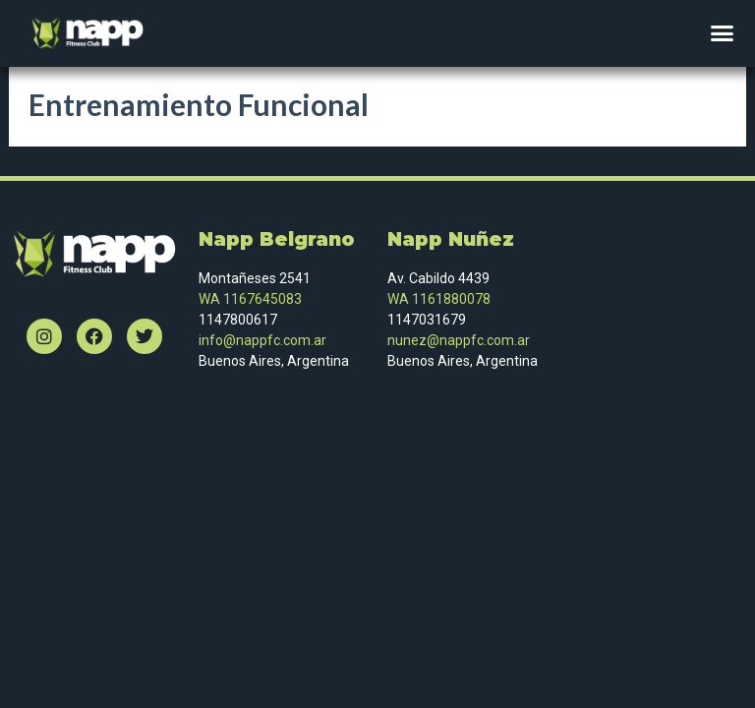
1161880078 (451, 299)
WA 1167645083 (250, 299)
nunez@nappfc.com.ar (460, 340)
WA (398, 299)
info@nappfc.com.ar (262, 340)
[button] (721, 33)
